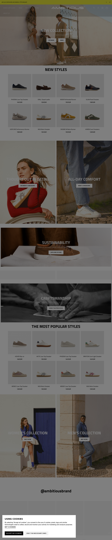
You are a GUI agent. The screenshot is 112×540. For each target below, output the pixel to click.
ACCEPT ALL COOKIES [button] (14, 533)
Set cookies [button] (10, 527)
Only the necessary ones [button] (36, 533)
